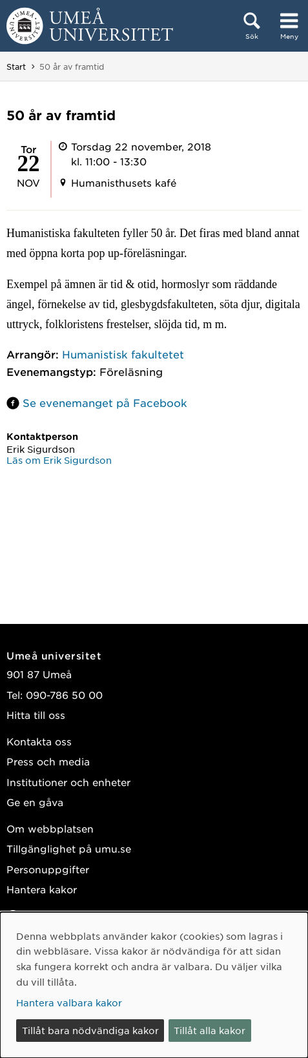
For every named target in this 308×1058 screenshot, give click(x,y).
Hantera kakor (41, 889)
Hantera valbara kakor (69, 1002)
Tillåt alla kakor (209, 1030)
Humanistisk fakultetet (123, 353)
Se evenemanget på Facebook (105, 402)
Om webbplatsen (50, 828)
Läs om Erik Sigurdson (59, 460)
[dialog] (154, 985)
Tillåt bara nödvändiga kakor (90, 1030)
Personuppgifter (47, 869)
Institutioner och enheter (68, 782)
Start (16, 66)
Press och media (48, 761)
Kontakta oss (39, 741)
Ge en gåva (34, 802)
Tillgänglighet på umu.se (68, 848)
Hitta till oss (35, 715)
